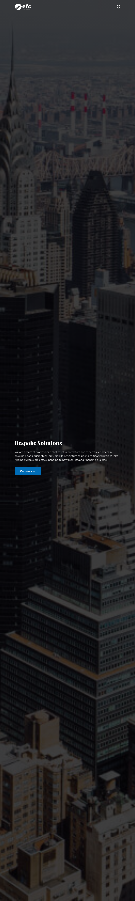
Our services (27, 471)
